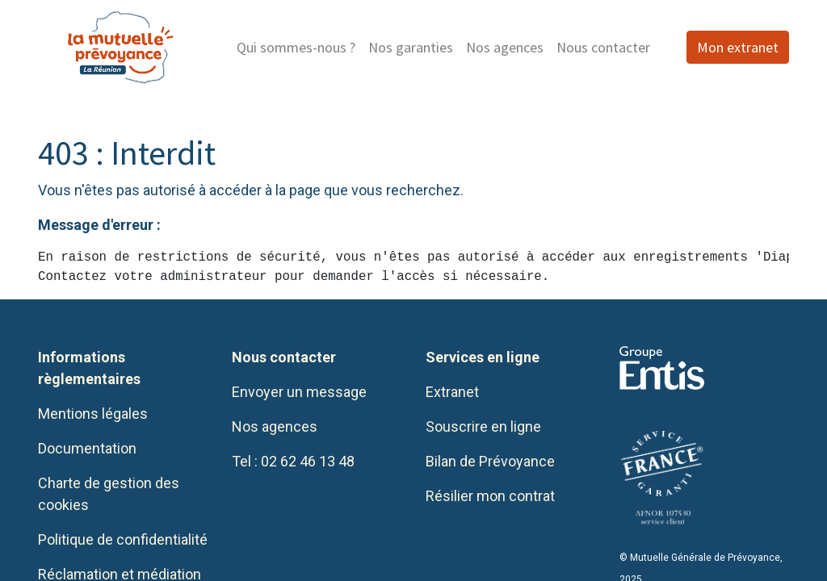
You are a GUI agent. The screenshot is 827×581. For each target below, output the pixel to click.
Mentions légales (93, 413)
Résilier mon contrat (490, 495)
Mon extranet (738, 47)
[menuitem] (296, 47)
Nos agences (274, 426)
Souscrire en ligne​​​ (483, 426)
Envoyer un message (299, 391)
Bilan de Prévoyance (490, 461)
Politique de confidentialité (123, 539)
